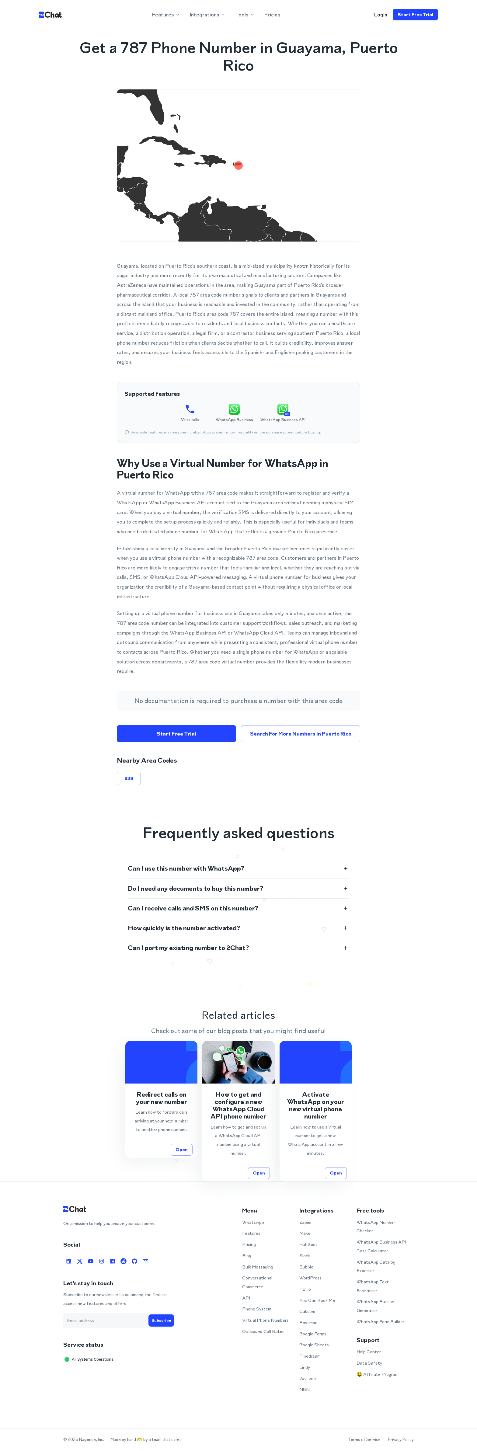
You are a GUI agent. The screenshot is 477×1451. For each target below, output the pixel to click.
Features (166, 14)
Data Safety (369, 1363)
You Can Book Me (317, 1300)
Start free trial (415, 14)
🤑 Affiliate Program (378, 1374)
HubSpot (308, 1244)
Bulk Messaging (257, 1267)
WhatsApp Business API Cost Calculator (381, 1246)
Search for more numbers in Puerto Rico (300, 734)
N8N (304, 1389)
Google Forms (312, 1334)
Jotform (307, 1378)
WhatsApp (253, 1222)
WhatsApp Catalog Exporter (376, 1266)
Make (304, 1233)
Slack (304, 1255)
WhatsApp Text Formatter (373, 1286)
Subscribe (161, 1320)
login (380, 14)
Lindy (304, 1367)
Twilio (305, 1289)
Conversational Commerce (257, 1282)
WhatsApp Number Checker (376, 1226)
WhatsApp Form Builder (380, 1321)
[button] (238, 868)
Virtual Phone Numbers (265, 1320)
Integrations (207, 14)
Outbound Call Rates (263, 1331)
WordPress (310, 1278)
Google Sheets (314, 1344)
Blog (246, 1255)
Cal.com (307, 1311)
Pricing (272, 14)
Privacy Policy (401, 1439)
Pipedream (310, 1356)
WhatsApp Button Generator (375, 1306)
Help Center (369, 1351)
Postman (308, 1322)
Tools (245, 14)
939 (129, 778)
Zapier (305, 1222)
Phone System (256, 1309)
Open (181, 1149)
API (246, 1298)
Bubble (306, 1267)
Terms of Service (364, 1439)
